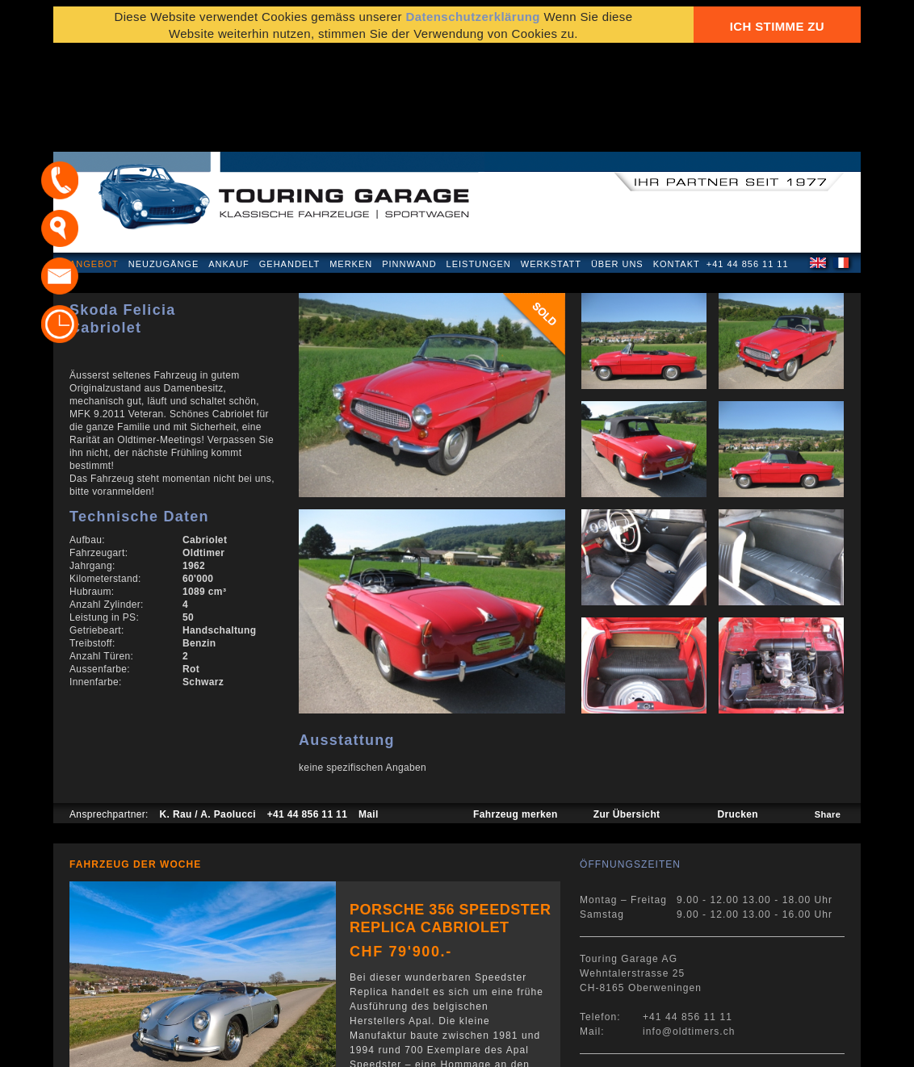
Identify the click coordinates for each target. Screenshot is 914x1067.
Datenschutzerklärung (131, 1046)
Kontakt (676, 164)
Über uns (617, 164)
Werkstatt (551, 164)
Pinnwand (409, 164)
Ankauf (228, 164)
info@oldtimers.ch (689, 932)
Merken (350, 164)
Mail (368, 715)
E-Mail (708, 1046)
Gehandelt (289, 164)
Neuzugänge (163, 164)
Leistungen (479, 164)
